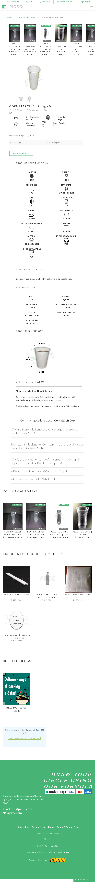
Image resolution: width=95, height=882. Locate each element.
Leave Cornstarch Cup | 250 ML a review (24, 738)
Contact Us (44, 2)
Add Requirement (21, 153)
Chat (29, 2)
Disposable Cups (27, 17)
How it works (13, 2)
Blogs (51, 827)
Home (9, 17)
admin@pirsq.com (64, 2)
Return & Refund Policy (68, 827)
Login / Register (85, 2)
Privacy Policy (38, 827)
